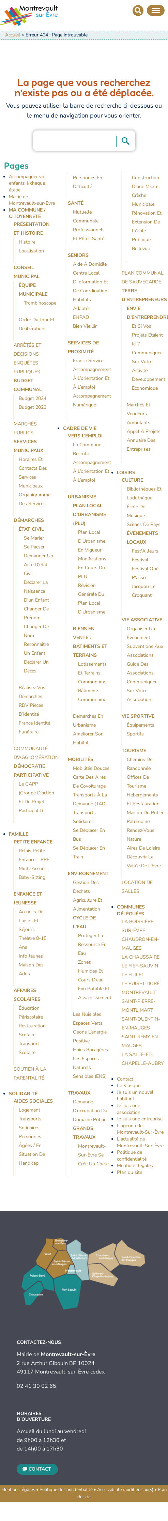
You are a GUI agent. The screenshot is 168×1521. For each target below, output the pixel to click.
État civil (31, 529)
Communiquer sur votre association (142, 691)
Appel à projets (144, 431)
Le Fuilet (133, 975)
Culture (132, 480)
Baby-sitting (32, 877)
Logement (29, 1110)
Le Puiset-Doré (140, 983)
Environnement (88, 873)
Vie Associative (142, 620)
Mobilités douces (91, 768)
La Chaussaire (140, 957)
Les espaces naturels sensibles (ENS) (90, 1067)
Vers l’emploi (85, 436)
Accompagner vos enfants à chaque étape (28, 183)
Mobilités (80, 759)
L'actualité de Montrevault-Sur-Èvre (140, 1142)
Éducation (29, 1008)
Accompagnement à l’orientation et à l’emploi (92, 378)
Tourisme (134, 750)
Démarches (29, 520)
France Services (89, 360)
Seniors (78, 255)
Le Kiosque (128, 1085)
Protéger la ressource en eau (92, 944)
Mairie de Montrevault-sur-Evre (32, 200)
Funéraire (29, 732)
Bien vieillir (85, 326)
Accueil (12, 35)
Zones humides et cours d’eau (91, 971)
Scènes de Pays (144, 524)
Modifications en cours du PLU (92, 568)
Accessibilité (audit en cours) (125, 1490)
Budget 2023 (32, 407)
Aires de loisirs (143, 848)
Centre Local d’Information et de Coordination (90, 282)
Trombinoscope (40, 303)
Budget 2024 (32, 398)
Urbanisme (82, 497)
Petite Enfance (33, 842)
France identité (34, 723)
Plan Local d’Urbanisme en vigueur (91, 541)
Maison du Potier (145, 812)
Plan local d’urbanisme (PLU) (89, 514)
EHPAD (81, 317)
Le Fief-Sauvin (140, 966)
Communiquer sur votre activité (147, 362)
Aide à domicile (90, 264)
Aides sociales (33, 1101)
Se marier (34, 538)
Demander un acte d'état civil (38, 565)
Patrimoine (138, 821)
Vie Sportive (138, 716)
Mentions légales (135, 1165)
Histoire (27, 242)
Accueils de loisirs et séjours (31, 921)
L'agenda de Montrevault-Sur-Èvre (140, 1129)
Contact (125, 1079)
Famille (18, 834)
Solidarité (23, 1093)
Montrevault (139, 992)
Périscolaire (31, 1017)
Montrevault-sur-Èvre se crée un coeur (93, 1155)
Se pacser (34, 547)
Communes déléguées (131, 910)
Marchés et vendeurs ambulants (138, 414)
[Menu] (156, 10)
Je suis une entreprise (140, 1119)
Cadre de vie (79, 428)
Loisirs (126, 472)
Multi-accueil (33, 868)
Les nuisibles (87, 1014)
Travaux (79, 1093)
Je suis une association (128, 1109)
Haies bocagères (90, 1049)
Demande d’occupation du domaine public (90, 1111)
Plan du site (129, 1172)
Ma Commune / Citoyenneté (27, 213)
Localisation (31, 251)
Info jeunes (31, 956)
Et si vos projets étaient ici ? (147, 335)
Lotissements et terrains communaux (92, 673)
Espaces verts (88, 1023)
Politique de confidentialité (132, 1155)
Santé (75, 203)
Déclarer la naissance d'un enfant (36, 591)
